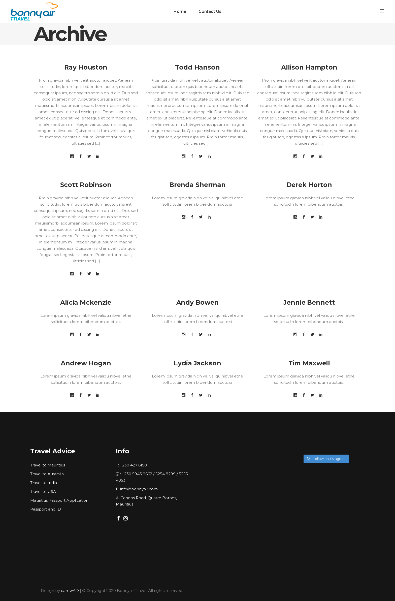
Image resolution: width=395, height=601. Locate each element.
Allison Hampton (309, 67)
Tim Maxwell (309, 363)
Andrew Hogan (86, 363)
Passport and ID (45, 509)
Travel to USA (43, 491)
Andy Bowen (197, 302)
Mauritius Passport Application (59, 500)
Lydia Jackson (197, 363)
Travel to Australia (47, 473)
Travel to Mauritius (47, 465)
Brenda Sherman (197, 184)
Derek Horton (309, 184)
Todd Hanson (197, 67)
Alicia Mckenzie (85, 302)
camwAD (70, 590)
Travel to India (43, 482)
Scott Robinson (86, 184)
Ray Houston (85, 67)
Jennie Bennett (309, 302)
